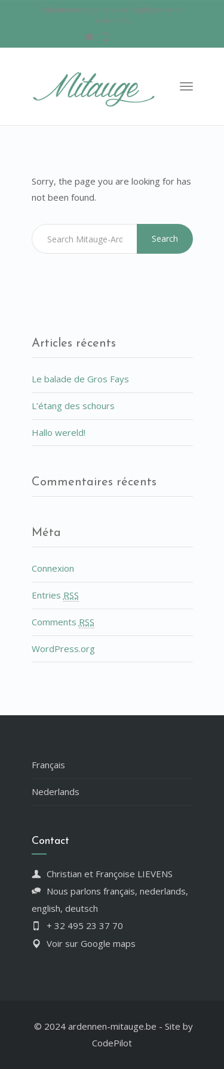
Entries (55, 595)
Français (48, 765)
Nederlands (55, 791)
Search (165, 238)
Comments (63, 622)
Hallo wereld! (58, 432)
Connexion (53, 568)
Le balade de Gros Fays (80, 379)
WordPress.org (63, 649)
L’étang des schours (73, 406)
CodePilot (112, 1043)
